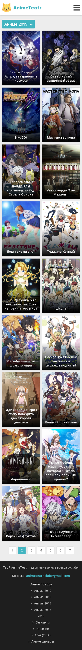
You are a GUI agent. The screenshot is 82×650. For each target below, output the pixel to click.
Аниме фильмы (42, 641)
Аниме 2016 (42, 610)
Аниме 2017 (42, 603)
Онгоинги (43, 622)
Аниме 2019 (42, 590)
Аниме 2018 (42, 597)
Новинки (42, 629)
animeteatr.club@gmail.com (48, 576)
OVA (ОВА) (43, 635)
